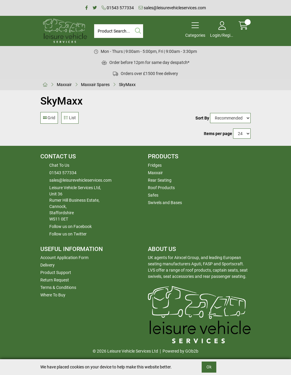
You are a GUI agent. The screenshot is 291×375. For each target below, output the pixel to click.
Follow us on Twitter (68, 234)
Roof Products (161, 187)
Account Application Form (64, 257)
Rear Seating (159, 180)
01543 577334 (118, 7)
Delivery (47, 265)
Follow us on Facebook (70, 226)
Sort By (202, 118)
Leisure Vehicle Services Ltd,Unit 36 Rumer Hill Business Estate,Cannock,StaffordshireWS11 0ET (75, 203)
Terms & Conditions (58, 287)
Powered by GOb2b (180, 351)
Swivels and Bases (165, 202)
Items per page (218, 133)
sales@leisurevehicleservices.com (172, 7)
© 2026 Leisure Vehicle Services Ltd (125, 351)
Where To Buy (52, 295)
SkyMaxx (127, 84)
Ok (209, 367)
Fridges (155, 165)
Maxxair (64, 84)
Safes (153, 195)
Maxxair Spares (95, 84)
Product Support (55, 272)
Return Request (54, 280)
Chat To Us (59, 165)
